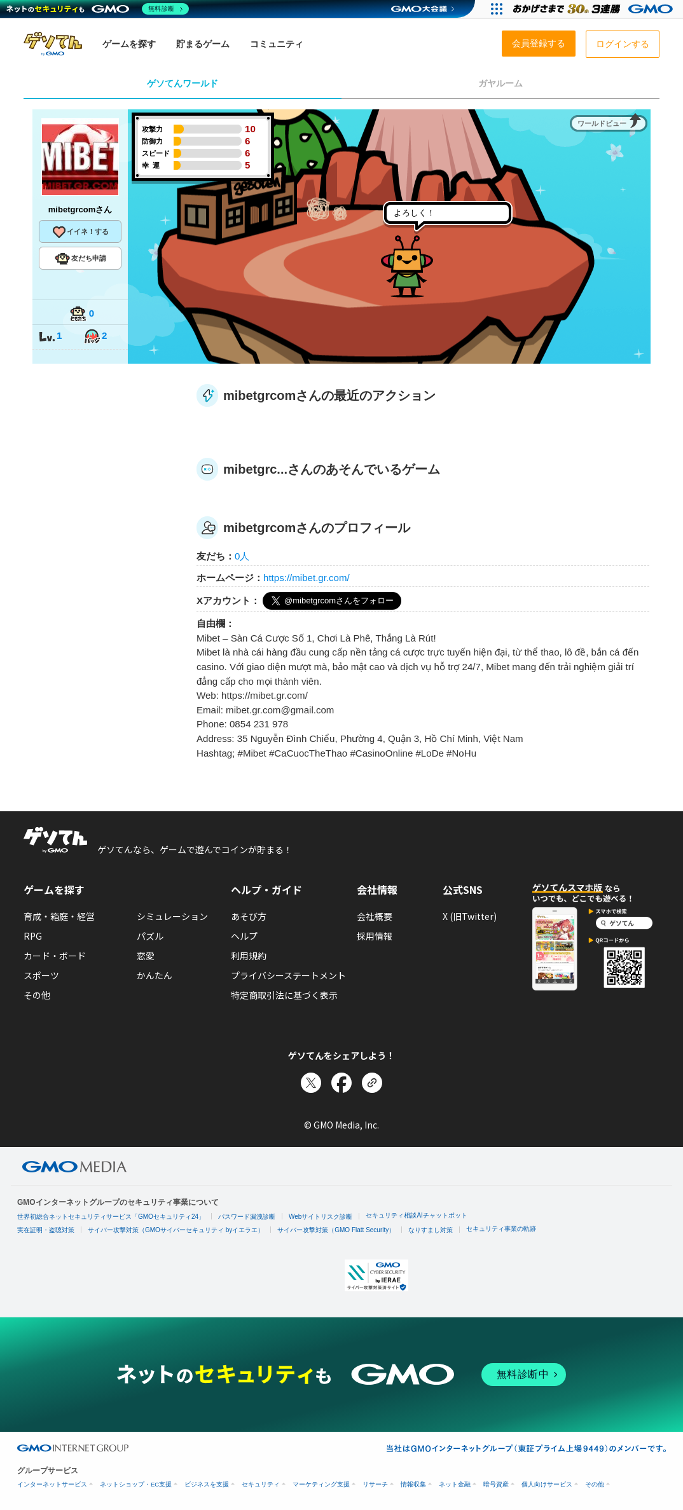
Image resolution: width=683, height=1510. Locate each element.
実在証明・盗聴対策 (45, 1229)
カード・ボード (55, 955)
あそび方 (248, 916)
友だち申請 (80, 258)
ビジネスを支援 (206, 1484)
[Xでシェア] (311, 1083)
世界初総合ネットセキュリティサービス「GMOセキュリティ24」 (111, 1216)
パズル (150, 936)
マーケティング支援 (321, 1484)
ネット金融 (455, 1484)
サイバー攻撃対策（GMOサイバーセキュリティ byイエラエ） (176, 1229)
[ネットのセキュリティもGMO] (97, 9)
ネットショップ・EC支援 (136, 1484)
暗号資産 (496, 1484)
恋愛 (146, 955)
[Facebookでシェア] (341, 1083)
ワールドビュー (601, 123)
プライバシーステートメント (288, 975)
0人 (242, 556)
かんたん (154, 975)
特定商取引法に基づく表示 (284, 995)
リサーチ (375, 1484)
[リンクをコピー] (372, 1083)
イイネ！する (80, 232)
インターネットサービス (52, 1484)
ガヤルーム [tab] (500, 83)
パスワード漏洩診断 (246, 1216)
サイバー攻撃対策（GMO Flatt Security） (336, 1229)
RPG (33, 936)
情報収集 (413, 1484)
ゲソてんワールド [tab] (182, 83)
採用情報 (374, 936)
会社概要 (374, 916)
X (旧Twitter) (470, 916)
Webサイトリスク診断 (320, 1216)
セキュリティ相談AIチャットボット (416, 1215)
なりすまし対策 (430, 1229)
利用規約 (248, 955)
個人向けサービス (546, 1484)
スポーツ (41, 975)
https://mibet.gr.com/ (306, 577)
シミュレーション (172, 916)
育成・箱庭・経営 (59, 916)
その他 (37, 995)
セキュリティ (261, 1484)
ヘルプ (244, 936)
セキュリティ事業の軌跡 (501, 1228)
